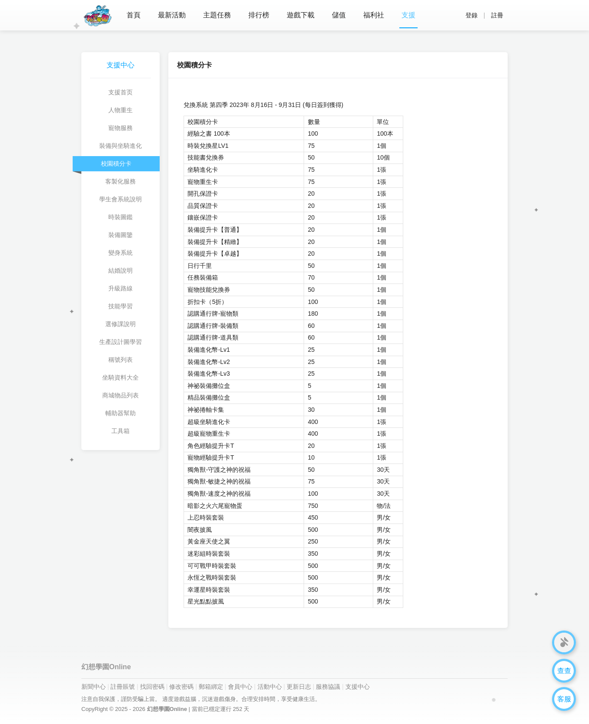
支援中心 (357, 686)
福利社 (373, 15)
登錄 (471, 15)
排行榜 (258, 15)
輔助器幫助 (120, 413)
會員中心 (240, 686)
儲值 (339, 15)
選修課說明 (120, 323)
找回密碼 (152, 686)
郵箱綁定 (211, 686)
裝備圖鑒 (120, 234)
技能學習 (120, 306)
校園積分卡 (116, 163)
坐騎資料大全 (120, 377)
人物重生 (120, 110)
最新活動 (172, 15)
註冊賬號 (122, 686)
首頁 (134, 15)
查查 (564, 670)
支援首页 (120, 92)
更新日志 (299, 686)
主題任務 (217, 15)
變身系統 (120, 252)
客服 (564, 699)
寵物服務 (120, 127)
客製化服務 (120, 181)
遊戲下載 (301, 15)
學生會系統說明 (120, 199)
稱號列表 (120, 359)
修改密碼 (181, 686)
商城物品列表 (120, 395)
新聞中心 (93, 686)
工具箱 (120, 430)
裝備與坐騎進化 (120, 145)
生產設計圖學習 (120, 341)
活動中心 (270, 686)
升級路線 (120, 288)
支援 (408, 15)
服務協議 (328, 686)
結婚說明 (120, 270)
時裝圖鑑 (120, 217)
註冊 (497, 15)
